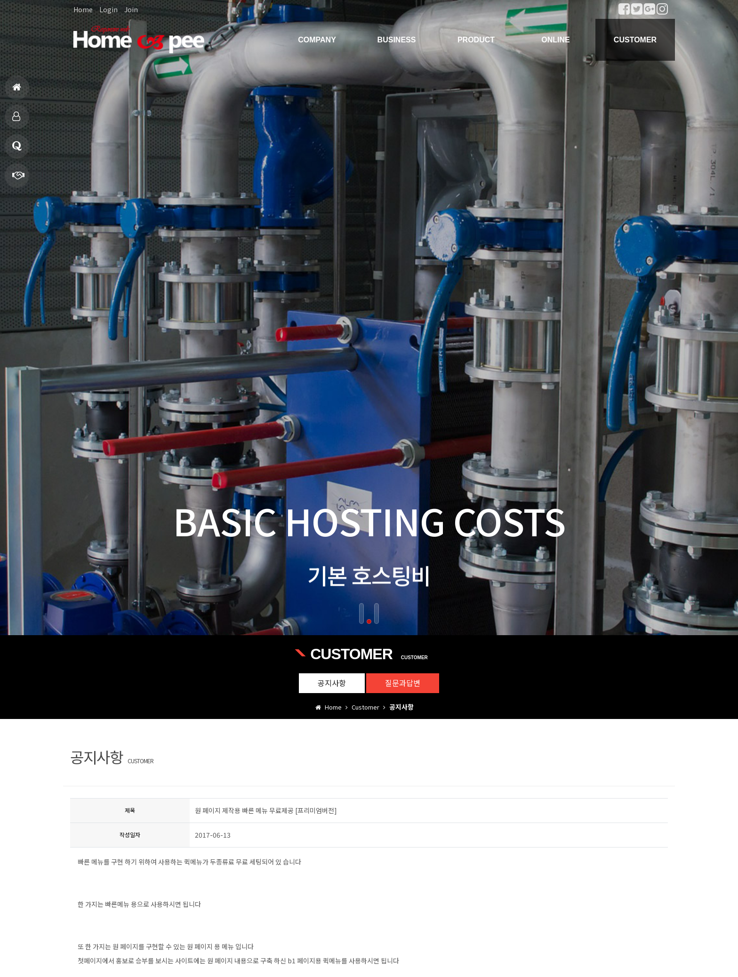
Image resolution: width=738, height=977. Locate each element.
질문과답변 (17, 150)
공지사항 (332, 682)
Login (108, 9)
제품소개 (16, 120)
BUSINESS (396, 40)
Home (83, 9)
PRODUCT (476, 40)
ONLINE (555, 40)
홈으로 (16, 91)
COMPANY (317, 40)
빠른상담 (18, 179)
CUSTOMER (635, 40)
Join (131, 9)
